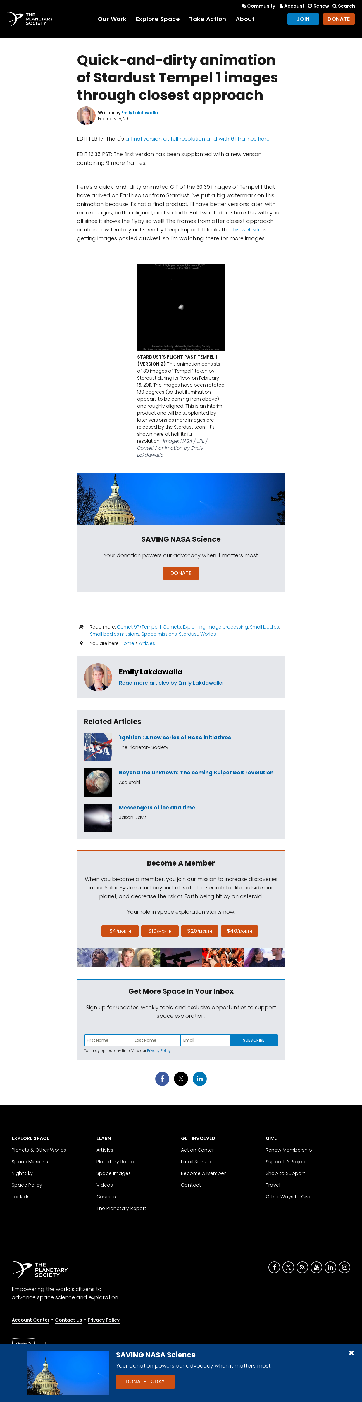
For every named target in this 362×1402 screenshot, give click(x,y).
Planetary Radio (115, 1161)
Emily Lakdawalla (150, 672)
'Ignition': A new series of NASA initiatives (175, 737)
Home (127, 643)
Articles (147, 643)
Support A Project (286, 1161)
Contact (191, 1185)
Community (258, 6)
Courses (106, 1196)
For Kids (21, 1196)
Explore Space (158, 19)
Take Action (207, 19)
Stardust (188, 634)
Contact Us (68, 1320)
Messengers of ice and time (157, 807)
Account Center (30, 1320)
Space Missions (30, 1161)
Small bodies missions (114, 634)
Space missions (159, 634)
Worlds (208, 634)
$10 (159, 930)
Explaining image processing (215, 627)
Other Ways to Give (289, 1196)
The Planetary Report (121, 1208)
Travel (273, 1185)
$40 (239, 930)
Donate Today (145, 1381)
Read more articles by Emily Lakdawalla (171, 682)
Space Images (113, 1173)
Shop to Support (285, 1173)
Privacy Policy (159, 1050)
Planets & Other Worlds (39, 1150)
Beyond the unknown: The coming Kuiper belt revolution (196, 772)
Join (303, 18)
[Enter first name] (108, 1040)
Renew (318, 6)
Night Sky (22, 1173)
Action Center (197, 1150)
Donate (338, 18)
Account (291, 6)
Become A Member (203, 1173)
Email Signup (196, 1161)
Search (343, 6)
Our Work (112, 19)
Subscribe (253, 1040)
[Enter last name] (156, 1040)
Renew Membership (289, 1150)
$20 (199, 930)
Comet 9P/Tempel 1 (139, 627)
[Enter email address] (205, 1040)
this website (246, 229)
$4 (120, 930)
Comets (172, 627)
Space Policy (27, 1185)
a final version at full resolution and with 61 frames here (197, 138)
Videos (104, 1185)
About (245, 19)
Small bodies (264, 627)
